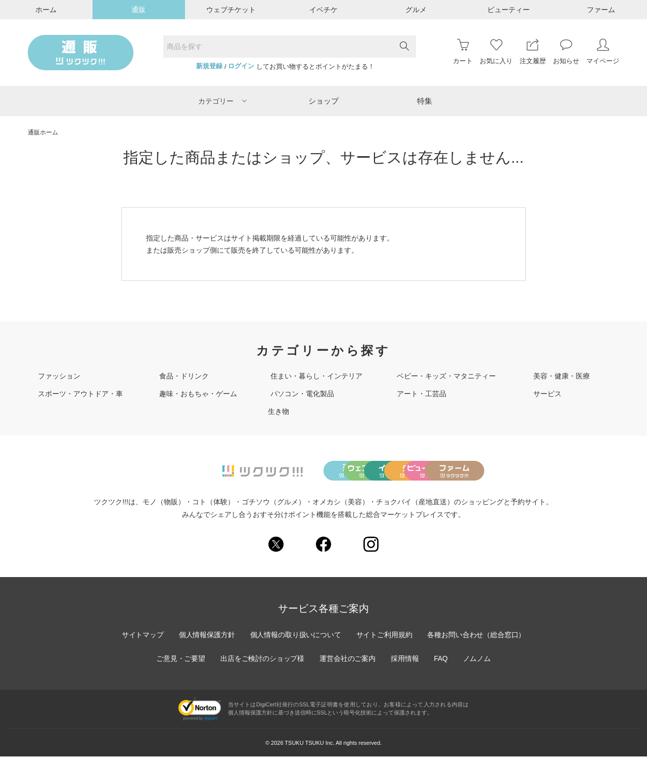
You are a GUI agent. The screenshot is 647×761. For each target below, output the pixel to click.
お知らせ (566, 52)
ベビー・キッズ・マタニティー (446, 376)
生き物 (278, 411)
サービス (547, 394)
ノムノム (478, 663)
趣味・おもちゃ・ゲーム (198, 394)
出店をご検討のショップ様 (261, 663)
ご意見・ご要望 (179, 663)
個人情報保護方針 (205, 639)
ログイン (241, 66)
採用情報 (405, 663)
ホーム (46, 10)
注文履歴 (533, 52)
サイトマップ (141, 639)
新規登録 (209, 66)
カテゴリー (222, 101)
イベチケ (323, 10)
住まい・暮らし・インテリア (316, 376)
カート (463, 52)
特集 (424, 101)
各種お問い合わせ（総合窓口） (477, 639)
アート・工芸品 (421, 394)
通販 (138, 10)
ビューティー (508, 10)
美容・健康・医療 (561, 376)
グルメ (416, 10)
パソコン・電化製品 (302, 394)
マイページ (602, 52)
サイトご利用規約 (384, 639)
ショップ (323, 101)
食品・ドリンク (184, 376)
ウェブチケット (231, 10)
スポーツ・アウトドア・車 (80, 394)
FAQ (442, 663)
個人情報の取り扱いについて (295, 639)
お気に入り (496, 52)
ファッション (59, 376)
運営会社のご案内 (347, 663)
